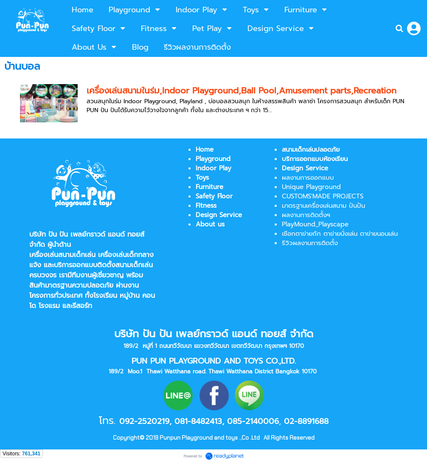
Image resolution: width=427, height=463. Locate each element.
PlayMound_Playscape (315, 224)
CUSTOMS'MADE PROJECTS (322, 196)
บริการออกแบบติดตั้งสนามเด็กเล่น (103, 265)
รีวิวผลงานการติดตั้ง (310, 243)
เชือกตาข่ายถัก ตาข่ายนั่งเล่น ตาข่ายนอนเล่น (340, 233)
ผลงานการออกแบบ (308, 177)
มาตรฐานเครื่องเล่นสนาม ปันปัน (323, 205)
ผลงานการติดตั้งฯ (306, 215)
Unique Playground (311, 187)
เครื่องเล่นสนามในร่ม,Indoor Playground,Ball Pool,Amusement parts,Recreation (241, 90)
